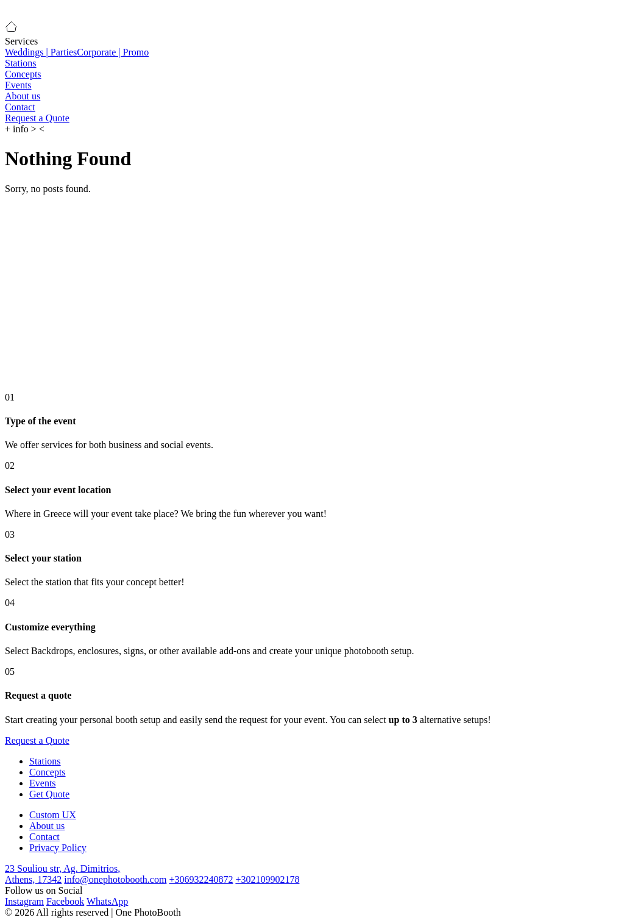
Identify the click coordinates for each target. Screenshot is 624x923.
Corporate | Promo (113, 52)
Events (18, 85)
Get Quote (49, 794)
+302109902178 (267, 879)
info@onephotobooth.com (115, 879)
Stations (21, 63)
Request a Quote (37, 118)
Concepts (23, 74)
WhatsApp (107, 901)
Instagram (24, 901)
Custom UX (52, 815)
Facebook (65, 901)
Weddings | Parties (41, 52)
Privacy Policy (58, 848)
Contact (20, 107)
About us (22, 96)
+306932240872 (201, 879)
